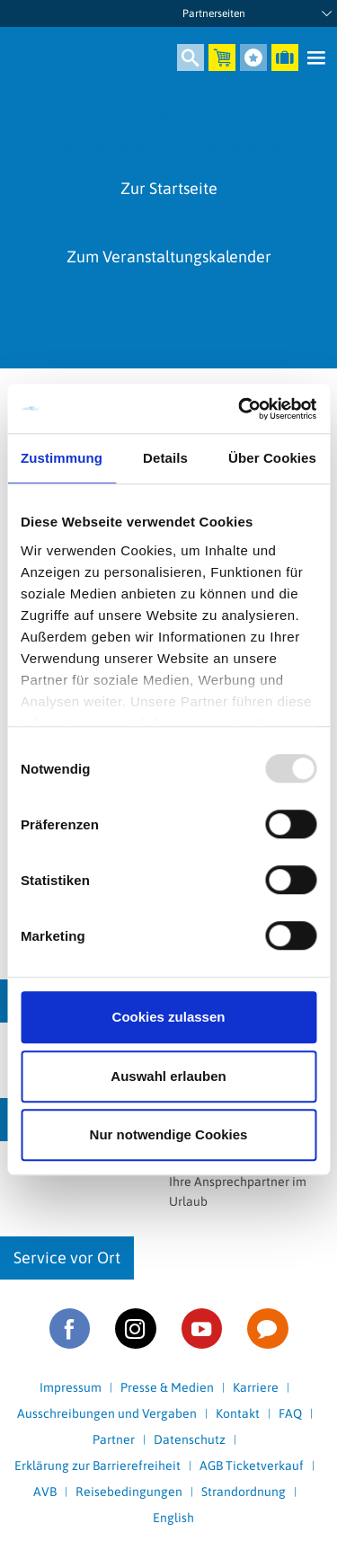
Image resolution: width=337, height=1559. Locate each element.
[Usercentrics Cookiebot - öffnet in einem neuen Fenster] (240, 409)
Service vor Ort (66, 1257)
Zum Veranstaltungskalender (169, 256)
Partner (114, 1439)
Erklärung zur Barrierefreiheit (97, 1465)
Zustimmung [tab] (61, 457)
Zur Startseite (168, 188)
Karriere (256, 1387)
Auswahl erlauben (168, 1076)
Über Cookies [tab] (272, 457)
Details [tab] (165, 457)
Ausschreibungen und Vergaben (107, 1413)
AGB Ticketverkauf (252, 1465)
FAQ (290, 1413)
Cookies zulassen (169, 1016)
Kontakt (238, 1413)
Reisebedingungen (128, 1491)
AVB (45, 1491)
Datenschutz (190, 1439)
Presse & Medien (167, 1387)
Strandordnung (243, 1491)
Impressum (71, 1387)
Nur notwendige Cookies (169, 1134)
